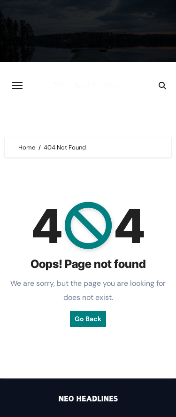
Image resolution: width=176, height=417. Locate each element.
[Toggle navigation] (17, 85)
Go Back (88, 319)
